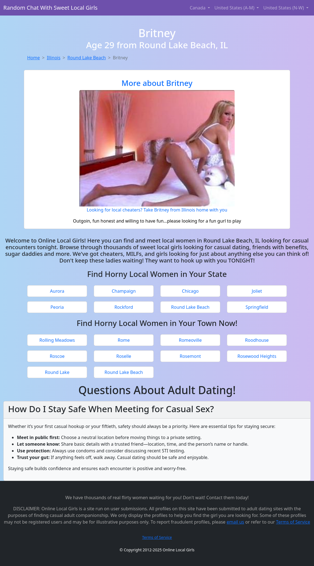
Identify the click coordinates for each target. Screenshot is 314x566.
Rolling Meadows (57, 340)
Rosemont (190, 356)
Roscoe (57, 356)
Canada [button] (198, 8)
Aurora (57, 291)
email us (235, 522)
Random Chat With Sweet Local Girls (50, 7)
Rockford (123, 307)
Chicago (190, 291)
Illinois (53, 58)
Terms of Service (293, 522)
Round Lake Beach (86, 58)
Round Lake (57, 372)
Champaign (124, 291)
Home (33, 58)
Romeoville (190, 340)
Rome (124, 340)
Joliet (257, 291)
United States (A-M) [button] (234, 8)
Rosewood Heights (256, 356)
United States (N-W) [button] (284, 8)
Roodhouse (257, 340)
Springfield (256, 307)
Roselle (123, 356)
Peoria (57, 307)
